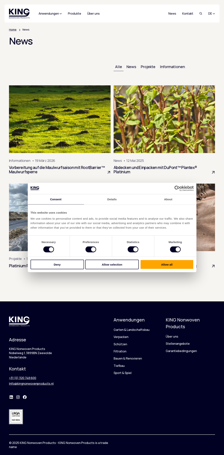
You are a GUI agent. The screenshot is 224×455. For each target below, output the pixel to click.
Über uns (172, 336)
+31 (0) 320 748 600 (22, 378)
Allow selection (112, 264)
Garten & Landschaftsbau (132, 330)
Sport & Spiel (123, 373)
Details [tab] (112, 199)
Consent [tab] (55, 199)
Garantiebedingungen (181, 351)
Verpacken (121, 337)
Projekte (148, 66)
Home (12, 29)
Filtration (120, 351)
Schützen (120, 344)
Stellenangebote (178, 344)
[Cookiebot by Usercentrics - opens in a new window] (177, 188)
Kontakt (187, 13)
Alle (118, 66)
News (172, 13)
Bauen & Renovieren (128, 358)
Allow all (167, 264)
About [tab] (168, 199)
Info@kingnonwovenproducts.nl (31, 383)
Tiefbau (119, 366)
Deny (57, 264)
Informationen (172, 66)
